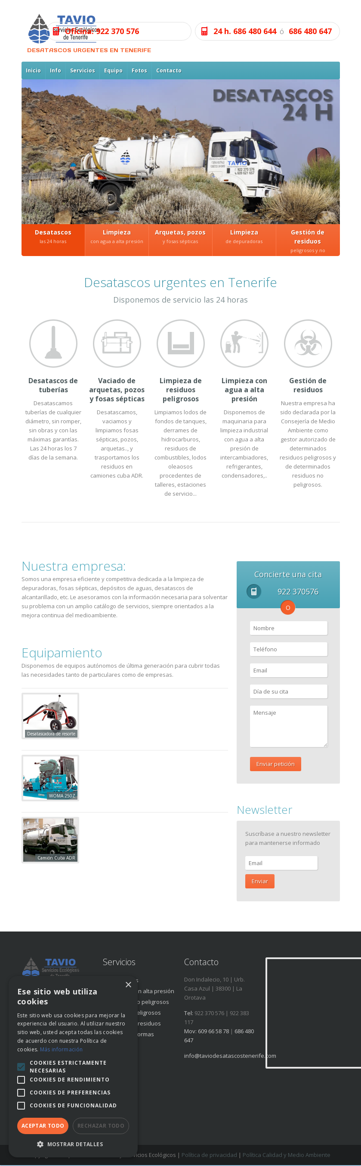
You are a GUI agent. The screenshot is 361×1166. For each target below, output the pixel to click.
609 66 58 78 (213, 1031)
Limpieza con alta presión (141, 991)
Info (55, 70)
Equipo (113, 70)
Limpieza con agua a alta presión (244, 389)
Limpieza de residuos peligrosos (181, 389)
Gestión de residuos (308, 385)
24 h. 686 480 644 (244, 31)
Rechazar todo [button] (100, 1125)
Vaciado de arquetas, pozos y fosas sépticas (117, 389)
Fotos (139, 70)
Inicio (33, 70)
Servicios (82, 70)
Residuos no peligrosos (138, 1002)
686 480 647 (310, 31)
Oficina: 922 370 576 (102, 31)
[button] (73, 1144)
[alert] (73, 1066)
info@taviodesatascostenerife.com (230, 1056)
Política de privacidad (209, 1155)
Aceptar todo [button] (43, 1125)
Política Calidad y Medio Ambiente (286, 1155)
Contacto (169, 70)
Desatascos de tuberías (53, 385)
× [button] (128, 985)
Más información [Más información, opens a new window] (61, 1049)
